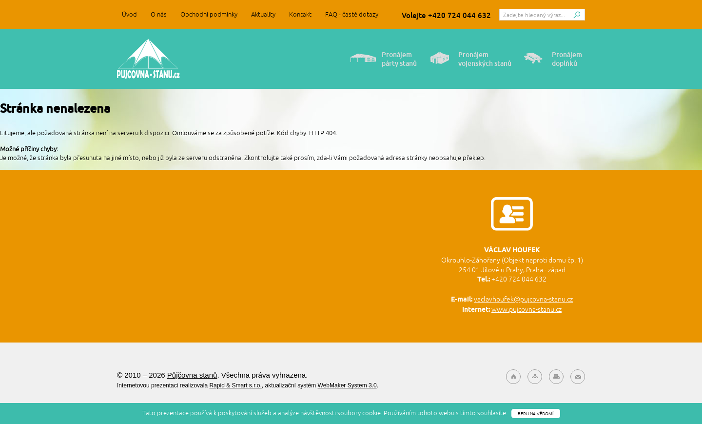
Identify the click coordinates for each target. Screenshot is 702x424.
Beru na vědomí (535, 413)
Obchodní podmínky (208, 14)
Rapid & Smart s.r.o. (235, 385)
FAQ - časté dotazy (351, 14)
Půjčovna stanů (148, 59)
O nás (159, 14)
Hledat (576, 17)
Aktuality (263, 14)
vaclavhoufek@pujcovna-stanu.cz (523, 299)
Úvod (129, 14)
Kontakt (300, 14)
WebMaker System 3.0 (347, 385)
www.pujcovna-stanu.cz (526, 309)
